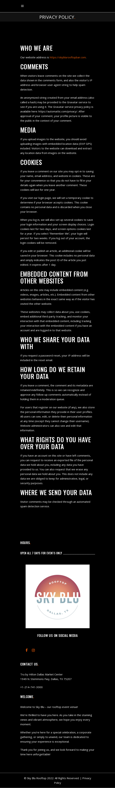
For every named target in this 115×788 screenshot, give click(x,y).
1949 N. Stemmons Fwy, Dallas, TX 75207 (46, 679)
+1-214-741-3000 (31, 687)
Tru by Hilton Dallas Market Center (41, 674)
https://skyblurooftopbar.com (68, 57)
